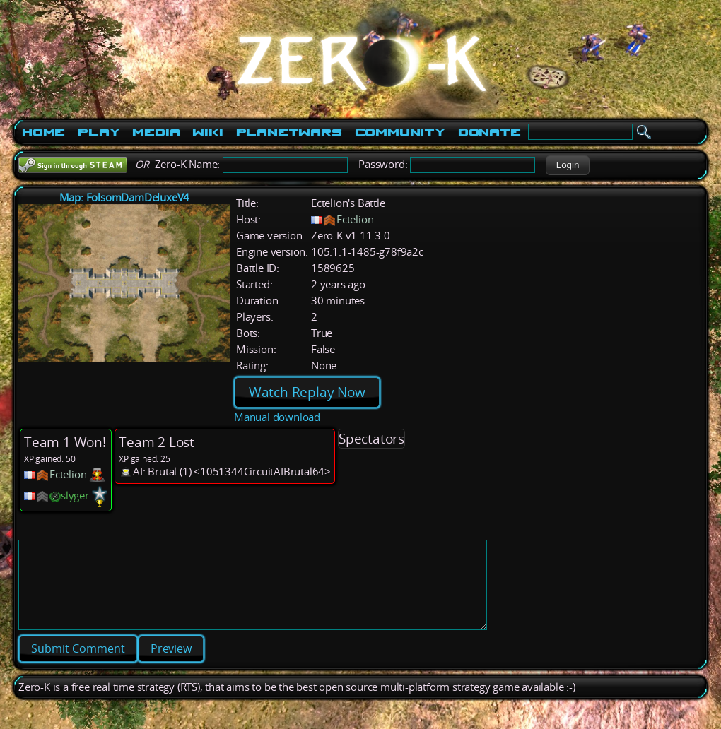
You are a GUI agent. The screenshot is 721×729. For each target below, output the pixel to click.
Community (400, 132)
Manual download (277, 417)
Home (43, 132)
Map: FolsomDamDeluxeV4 (124, 197)
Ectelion (354, 219)
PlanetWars (289, 132)
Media (156, 132)
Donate (489, 132)
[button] (567, 165)
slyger (75, 495)
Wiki (207, 132)
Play (98, 132)
